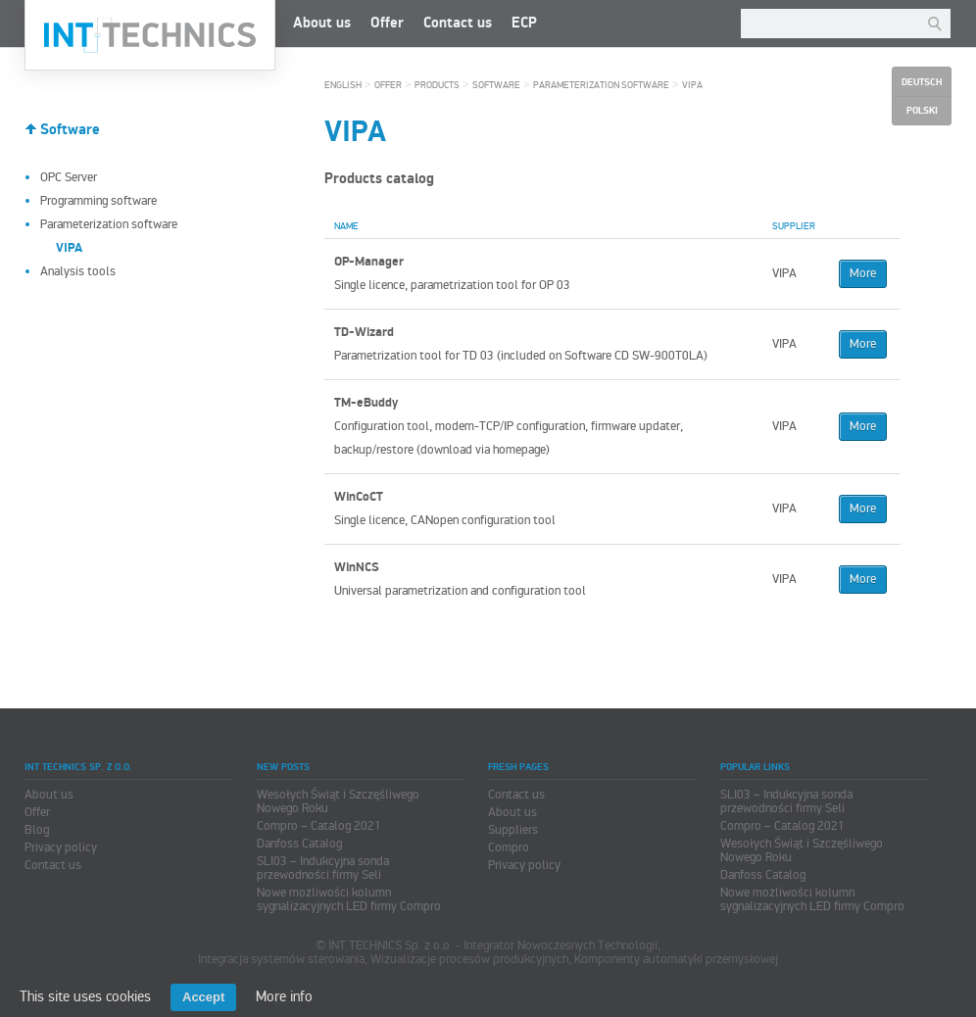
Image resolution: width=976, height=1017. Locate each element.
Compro (508, 847)
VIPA (692, 85)
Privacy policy (60, 847)
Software (70, 130)
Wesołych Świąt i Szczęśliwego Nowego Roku (338, 801)
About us (322, 23)
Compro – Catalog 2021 (319, 826)
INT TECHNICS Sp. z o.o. (149, 35)
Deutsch (922, 82)
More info (284, 996)
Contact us (457, 23)
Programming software (98, 201)
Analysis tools (78, 271)
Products (437, 85)
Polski (922, 111)
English (343, 85)
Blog (36, 830)
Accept (203, 997)
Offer (387, 23)
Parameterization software (108, 224)
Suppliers (513, 830)
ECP (524, 23)
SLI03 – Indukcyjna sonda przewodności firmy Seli (323, 868)
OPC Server (68, 177)
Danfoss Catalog (299, 843)
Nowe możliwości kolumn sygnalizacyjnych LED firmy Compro (349, 899)
